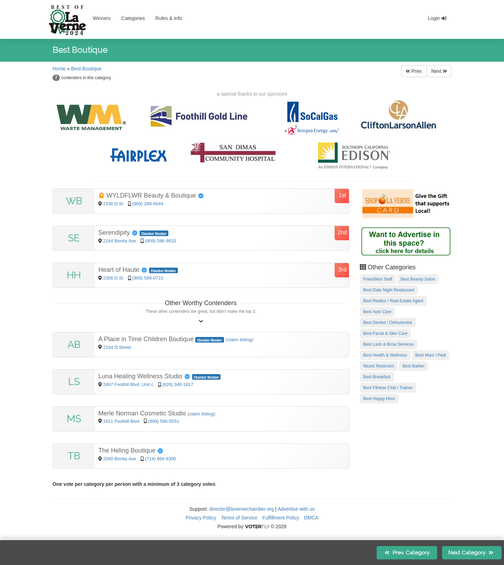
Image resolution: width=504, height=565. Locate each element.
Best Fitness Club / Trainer (388, 387)
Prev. (414, 71)
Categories (133, 18)
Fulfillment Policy (280, 518)
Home (58, 68)
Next (439, 71)
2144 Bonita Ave (120, 240)
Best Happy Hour (379, 398)
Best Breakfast (377, 376)
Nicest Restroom (378, 366)
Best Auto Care (377, 311)
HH (74, 275)
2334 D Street (117, 347)
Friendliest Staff (377, 279)
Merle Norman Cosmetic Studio (143, 413)
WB (74, 201)
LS (74, 381)
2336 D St (113, 203)
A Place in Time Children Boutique (146, 339)
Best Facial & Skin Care (385, 333)
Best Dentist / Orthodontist (387, 322)
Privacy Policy (201, 518)
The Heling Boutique (130, 450)
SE (74, 238)
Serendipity (119, 232)
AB (74, 344)
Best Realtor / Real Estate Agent (393, 300)
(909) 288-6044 (147, 203)
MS (74, 419)
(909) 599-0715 (147, 278)
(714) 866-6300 (160, 458)
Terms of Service (239, 518)
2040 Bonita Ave (120, 458)
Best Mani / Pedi (430, 355)
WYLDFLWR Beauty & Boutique (151, 195)
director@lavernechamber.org (241, 509)
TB (74, 456)
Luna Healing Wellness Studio (145, 376)
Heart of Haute (123, 269)
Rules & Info (168, 18)
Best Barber (413, 366)
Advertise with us (296, 509)
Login (437, 18)
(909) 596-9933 (160, 240)
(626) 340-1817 (178, 384)
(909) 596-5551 (163, 421)
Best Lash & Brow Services (388, 344)
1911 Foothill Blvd (121, 421)
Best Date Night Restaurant (388, 290)
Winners (102, 18)
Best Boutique (86, 68)
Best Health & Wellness (385, 355)
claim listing (239, 339)
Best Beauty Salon (418, 279)
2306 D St (113, 278)
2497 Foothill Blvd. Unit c (128, 384)
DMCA (311, 518)
